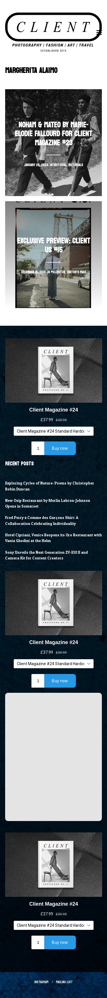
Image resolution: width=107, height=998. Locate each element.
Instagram (41, 982)
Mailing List (64, 982)
